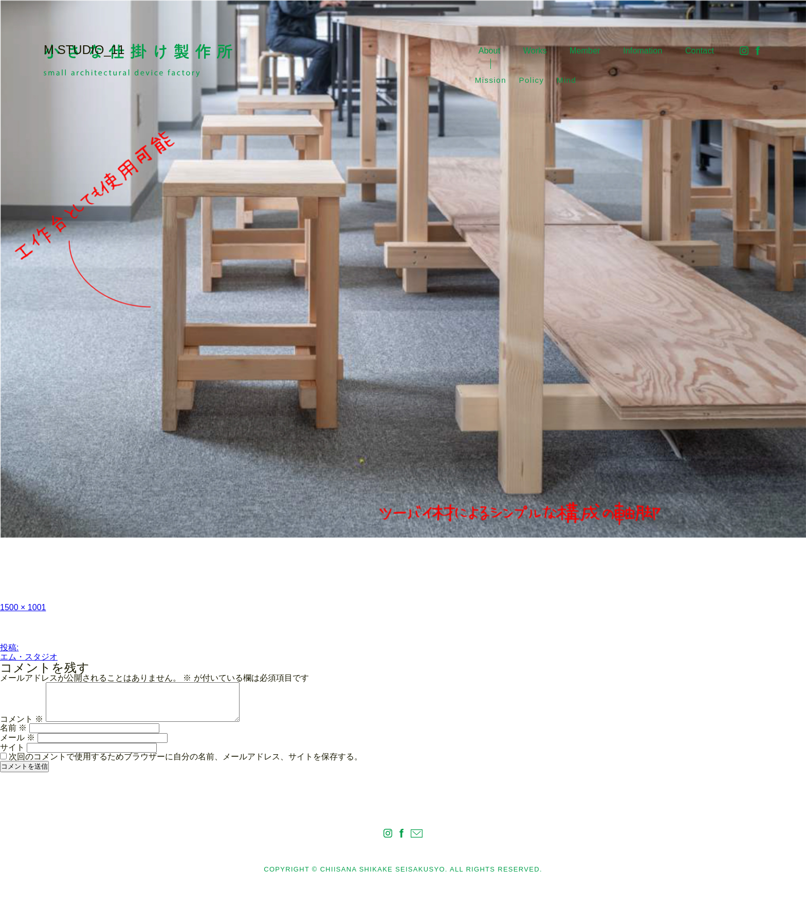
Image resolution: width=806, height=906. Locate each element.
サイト (12, 747)
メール (17, 737)
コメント (21, 719)
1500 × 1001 (23, 607)
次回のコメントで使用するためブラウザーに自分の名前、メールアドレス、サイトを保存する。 (185, 756)
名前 (13, 727)
